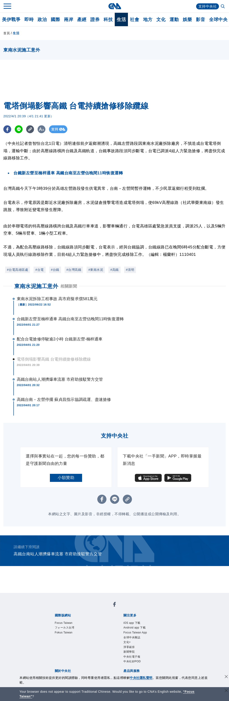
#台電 (39, 269)
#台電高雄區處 (17, 269)
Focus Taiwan (64, 623)
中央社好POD (132, 663)
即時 (29, 19)
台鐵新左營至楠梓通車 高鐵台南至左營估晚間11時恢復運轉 (70, 319)
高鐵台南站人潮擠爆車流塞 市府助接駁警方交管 (60, 379)
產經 (81, 19)
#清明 (130, 269)
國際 (55, 19)
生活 (121, 19)
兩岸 (68, 19)
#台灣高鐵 (73, 269)
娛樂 (187, 19)
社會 (134, 19)
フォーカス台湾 (65, 628)
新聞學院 (129, 653)
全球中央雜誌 (132, 638)
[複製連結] (30, 129)
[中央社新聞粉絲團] (114, 605)
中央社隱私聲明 (141, 678)
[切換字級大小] (41, 129)
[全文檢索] (223, 6)
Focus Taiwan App (135, 633)
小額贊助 (66, 477)
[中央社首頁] (114, 6)
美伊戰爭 (11, 19)
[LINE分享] (19, 129)
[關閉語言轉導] (226, 691)
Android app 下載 (135, 628)
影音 (200, 19)
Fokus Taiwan (64, 633)
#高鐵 (114, 269)
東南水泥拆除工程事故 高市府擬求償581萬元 (57, 299)
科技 (108, 19)
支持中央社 (207, 6)
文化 (160, 19)
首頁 (6, 33)
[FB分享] (7, 129)
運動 (174, 19)
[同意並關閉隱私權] (226, 677)
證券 (95, 19)
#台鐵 (55, 269)
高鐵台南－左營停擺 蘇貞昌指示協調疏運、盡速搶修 (64, 399)
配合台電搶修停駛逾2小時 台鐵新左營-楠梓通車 (59, 339)
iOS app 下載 (132, 623)
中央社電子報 (132, 658)
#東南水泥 (95, 269)
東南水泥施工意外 (36, 286)
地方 (147, 19)
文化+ (127, 643)
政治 (42, 19)
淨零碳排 (129, 648)
